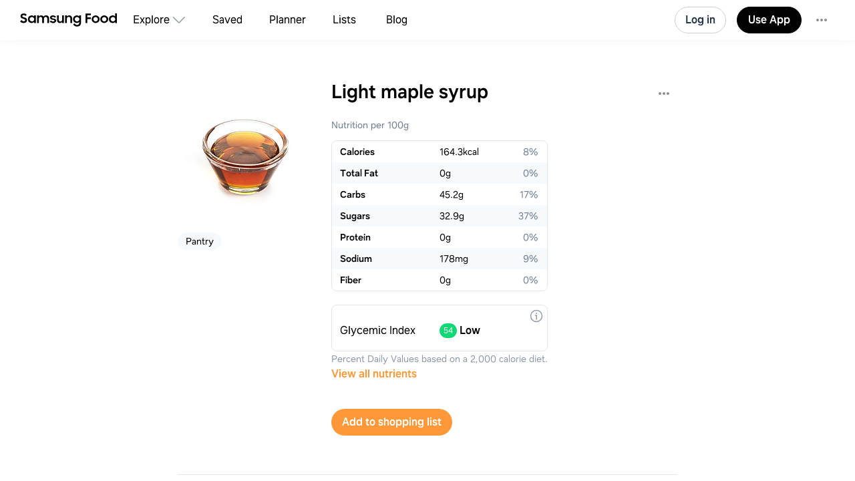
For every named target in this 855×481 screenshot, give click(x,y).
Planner (287, 20)
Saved (227, 20)
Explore (151, 20)
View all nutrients (374, 374)
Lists (344, 20)
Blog (396, 20)
